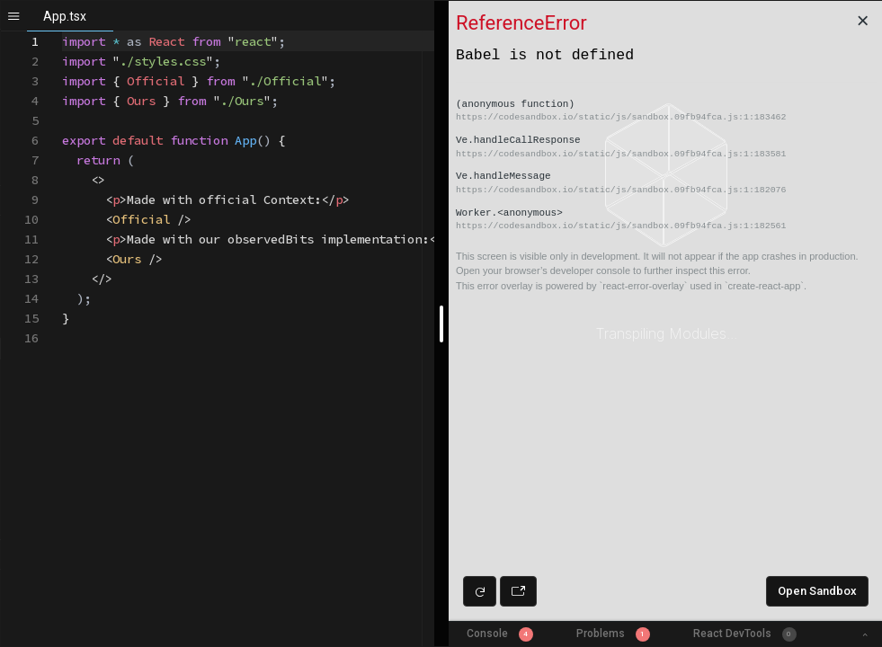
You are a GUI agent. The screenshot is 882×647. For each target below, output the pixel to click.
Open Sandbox (817, 591)
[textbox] (62, 31)
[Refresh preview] (479, 591)
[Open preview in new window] (518, 591)
